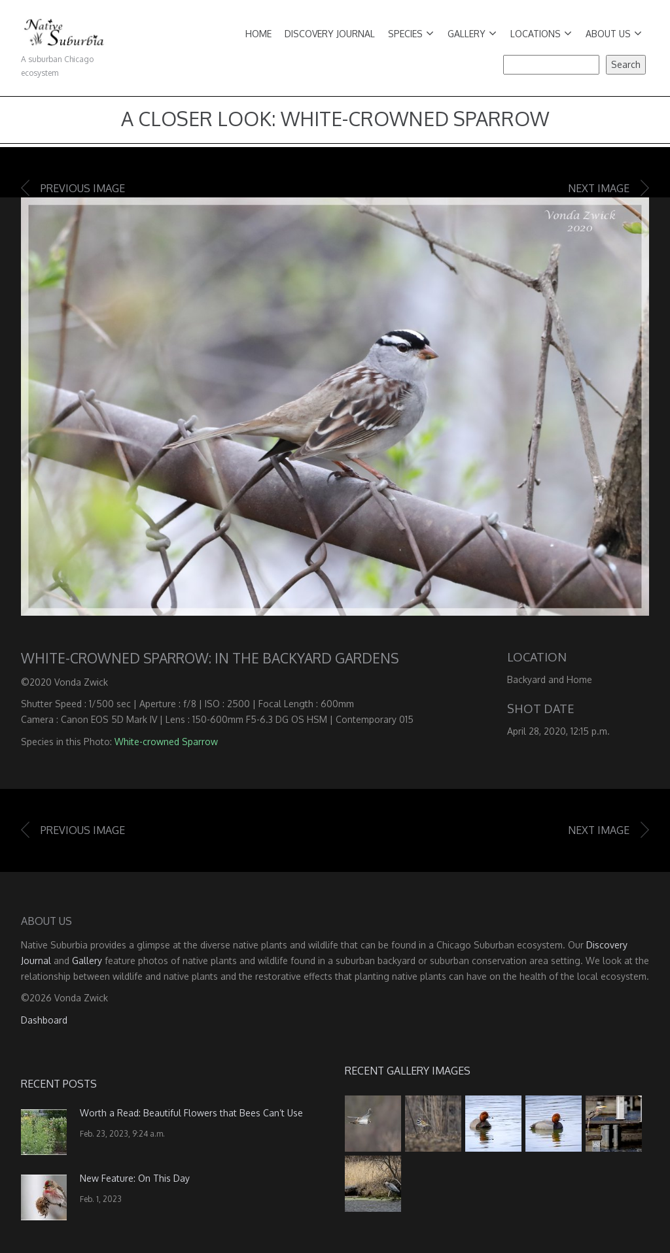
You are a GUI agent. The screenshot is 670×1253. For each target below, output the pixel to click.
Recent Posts (59, 1083)
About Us (614, 33)
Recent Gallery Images (407, 1070)
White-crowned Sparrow (166, 741)
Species (411, 33)
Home (258, 33)
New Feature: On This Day (135, 1178)
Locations (541, 33)
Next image (598, 188)
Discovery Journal (330, 33)
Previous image (83, 188)
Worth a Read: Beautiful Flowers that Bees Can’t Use (191, 1112)
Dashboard (44, 1020)
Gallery (472, 33)
